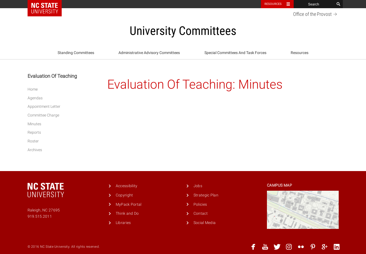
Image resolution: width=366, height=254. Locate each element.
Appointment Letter (44, 106)
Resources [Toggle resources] (273, 4)
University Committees (183, 31)
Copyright (124, 195)
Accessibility (127, 186)
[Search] (314, 4)
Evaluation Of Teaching (52, 76)
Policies (200, 204)
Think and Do (127, 213)
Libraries (123, 222)
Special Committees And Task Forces (235, 52)
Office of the (316, 14)
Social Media (205, 222)
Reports (34, 132)
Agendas (35, 98)
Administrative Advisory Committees (149, 52)
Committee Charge (43, 115)
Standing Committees (76, 52)
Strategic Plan (206, 195)
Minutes (34, 124)
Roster (33, 141)
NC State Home (48, 4)
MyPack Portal (129, 204)
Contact (201, 213)
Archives (35, 150)
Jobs (198, 186)
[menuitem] (76, 53)
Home (33, 89)
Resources (299, 52)
